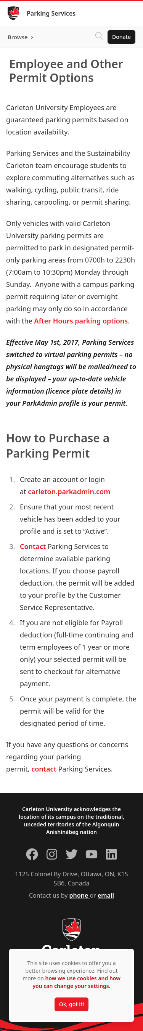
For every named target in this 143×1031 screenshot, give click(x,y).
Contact (33, 546)
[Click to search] (99, 37)
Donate (121, 36)
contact (43, 768)
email (106, 895)
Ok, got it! (71, 1004)
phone (79, 895)
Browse (18, 37)
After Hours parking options (81, 320)
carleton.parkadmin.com (69, 491)
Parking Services (51, 13)
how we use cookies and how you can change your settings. (76, 982)
